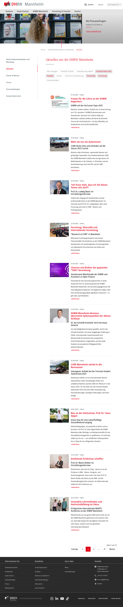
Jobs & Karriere (40, 588)
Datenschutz (91, 598)
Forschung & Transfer (61, 11)
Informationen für (114, 5)
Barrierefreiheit (103, 598)
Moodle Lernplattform (42, 576)
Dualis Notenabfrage (41, 580)
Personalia (91, 76)
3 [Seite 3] (93, 549)
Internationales (53, 80)
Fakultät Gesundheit (85, 71)
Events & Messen (12, 76)
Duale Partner (23, 11)
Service (78, 11)
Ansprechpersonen (13, 96)
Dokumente (39, 584)
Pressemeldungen (13, 89)
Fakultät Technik (67, 71)
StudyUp (38, 572)
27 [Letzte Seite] (104, 549)
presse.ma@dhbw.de (93, 31)
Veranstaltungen (70, 572)
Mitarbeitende (9, 588)
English (100, 5)
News (66, 567)
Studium (9, 11)
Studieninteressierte (11, 567)
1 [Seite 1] (82, 549)
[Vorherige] (75, 549)
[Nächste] (112, 549)
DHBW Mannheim (40, 11)
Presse (8, 83)
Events (59, 76)
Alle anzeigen (52, 71)
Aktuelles (9, 69)
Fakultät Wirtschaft (103, 71)
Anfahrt (99, 584)
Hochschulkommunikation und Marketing (18, 61)
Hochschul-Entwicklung (74, 76)
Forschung (102, 76)
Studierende (9, 572)
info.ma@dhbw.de (103, 580)
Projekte (50, 76)
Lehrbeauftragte (10, 580)
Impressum (81, 598)
